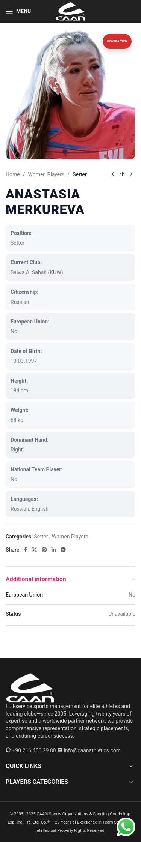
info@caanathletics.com (92, 750)
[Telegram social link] (63, 550)
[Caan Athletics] (30, 687)
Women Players (46, 174)
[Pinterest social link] (44, 550)
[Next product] (130, 174)
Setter (80, 174)
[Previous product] (112, 174)
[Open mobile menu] (18, 11)
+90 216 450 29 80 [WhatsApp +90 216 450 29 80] (34, 750)
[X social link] (34, 550)
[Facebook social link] (25, 550)
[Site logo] (70, 11)
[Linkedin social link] (53, 550)
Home (13, 174)
